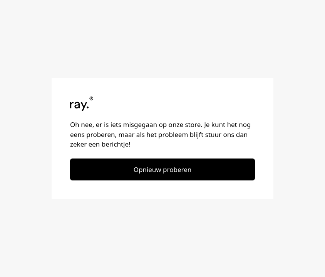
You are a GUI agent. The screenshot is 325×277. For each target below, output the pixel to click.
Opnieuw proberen (163, 169)
